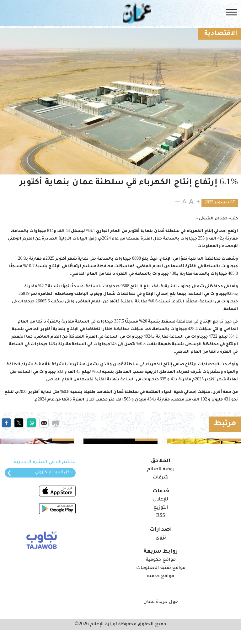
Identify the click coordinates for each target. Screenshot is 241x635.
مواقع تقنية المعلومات (160, 568)
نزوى (161, 538)
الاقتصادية (220, 33)
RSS (160, 516)
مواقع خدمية (160, 576)
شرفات (161, 477)
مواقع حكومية (161, 560)
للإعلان (160, 499)
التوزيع (160, 508)
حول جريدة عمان (160, 602)
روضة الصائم (160, 469)
